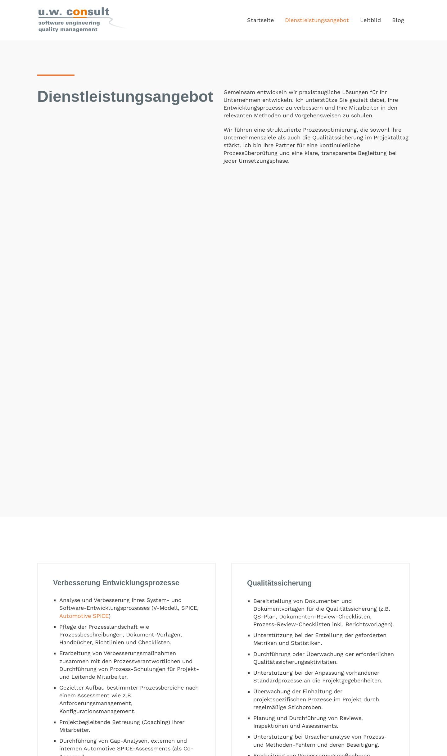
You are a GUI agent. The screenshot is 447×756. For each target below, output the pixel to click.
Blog (398, 20)
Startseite (260, 20)
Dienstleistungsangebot (317, 20)
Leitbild (370, 20)
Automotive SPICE (84, 616)
